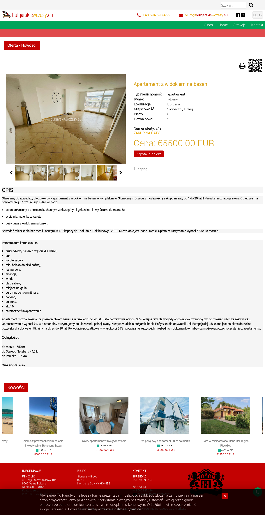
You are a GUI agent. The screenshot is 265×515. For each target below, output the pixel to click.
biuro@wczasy (206, 15)
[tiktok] (243, 14)
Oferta (12, 45)
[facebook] (238, 14)
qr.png (142, 169)
